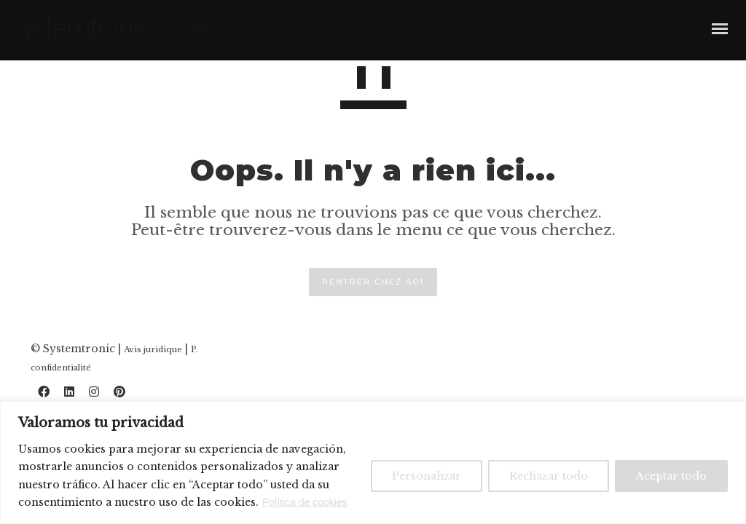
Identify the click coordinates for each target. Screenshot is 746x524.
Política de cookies (305, 502)
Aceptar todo (671, 476)
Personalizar (426, 476)
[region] (373, 462)
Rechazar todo (548, 476)
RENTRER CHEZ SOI (373, 281)
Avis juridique (153, 349)
